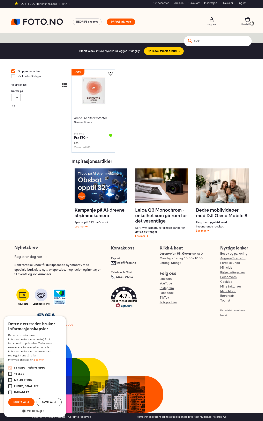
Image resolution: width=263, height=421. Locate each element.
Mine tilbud (228, 291)
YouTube (166, 283)
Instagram (167, 288)
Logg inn (212, 19)
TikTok (164, 298)
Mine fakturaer (230, 287)
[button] (131, 298)
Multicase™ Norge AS (213, 417)
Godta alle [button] (21, 402)
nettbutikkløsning (176, 417)
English (242, 3)
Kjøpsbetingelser (232, 272)
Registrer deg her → (30, 257)
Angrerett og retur (233, 258)
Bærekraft (227, 296)
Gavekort (194, 3)
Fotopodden (168, 302)
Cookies (226, 282)
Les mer (80, 226)
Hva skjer (227, 3)
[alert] (35, 366)
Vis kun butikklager (29, 76)
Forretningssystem (149, 417)
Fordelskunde (230, 263)
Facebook (167, 293)
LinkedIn (166, 279)
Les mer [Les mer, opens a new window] (39, 359)
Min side (178, 3)
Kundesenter (161, 3)
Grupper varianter (28, 71)
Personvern (228, 277)
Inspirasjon (210, 3)
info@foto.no (126, 263)
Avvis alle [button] (49, 402)
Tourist (225, 301)
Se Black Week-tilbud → (164, 51)
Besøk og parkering (233, 254)
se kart (197, 254)
